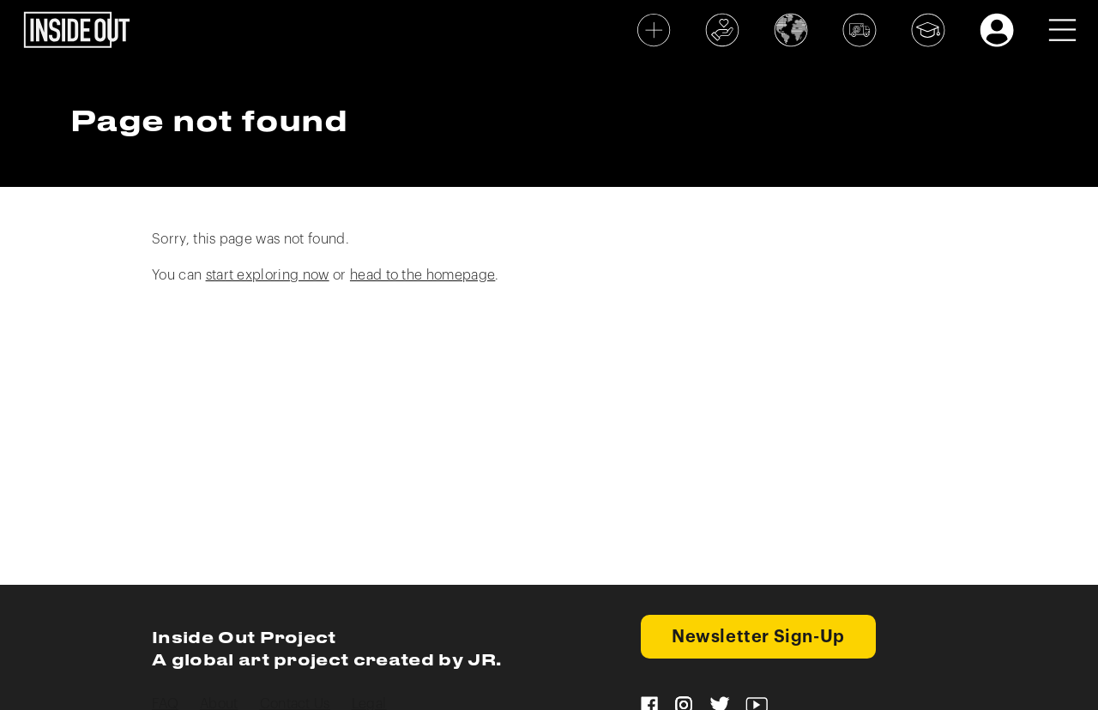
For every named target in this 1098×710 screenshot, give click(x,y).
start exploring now (267, 275)
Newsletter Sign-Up (758, 637)
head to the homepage (422, 275)
